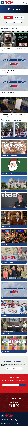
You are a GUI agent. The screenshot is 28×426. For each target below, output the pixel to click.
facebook (14, 405)
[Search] (12, 368)
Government (19, 17)
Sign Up (22, 385)
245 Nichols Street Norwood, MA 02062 (5, 420)
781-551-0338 (13, 419)
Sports (18, 21)
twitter (17, 405)
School (10, 21)
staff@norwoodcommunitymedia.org (17, 420)
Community (8, 17)
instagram (10, 405)
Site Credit (18, 423)
